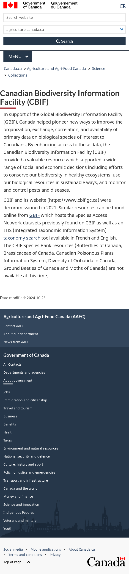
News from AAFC (16, 342)
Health (8, 432)
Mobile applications (46, 549)
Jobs (6, 392)
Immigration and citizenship (25, 400)
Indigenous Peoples (18, 512)
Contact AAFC (13, 326)
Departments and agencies (24, 372)
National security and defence (26, 456)
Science (98, 68)
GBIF (34, 215)
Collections (17, 75)
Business (10, 416)
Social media (13, 549)
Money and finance (18, 496)
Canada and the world (20, 488)
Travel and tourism (18, 408)
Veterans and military (19, 520)
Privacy (55, 554)
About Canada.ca (82, 549)
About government (17, 380)
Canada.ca (13, 68)
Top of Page (16, 562)
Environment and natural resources (30, 448)
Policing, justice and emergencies (29, 472)
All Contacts (12, 364)
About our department (20, 334)
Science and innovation (21, 504)
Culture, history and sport (23, 464)
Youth (7, 528)
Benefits (9, 424)
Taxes (7, 440)
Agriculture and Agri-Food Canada (56, 68)
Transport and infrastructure (25, 480)
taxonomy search (21, 238)
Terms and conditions (25, 554)
